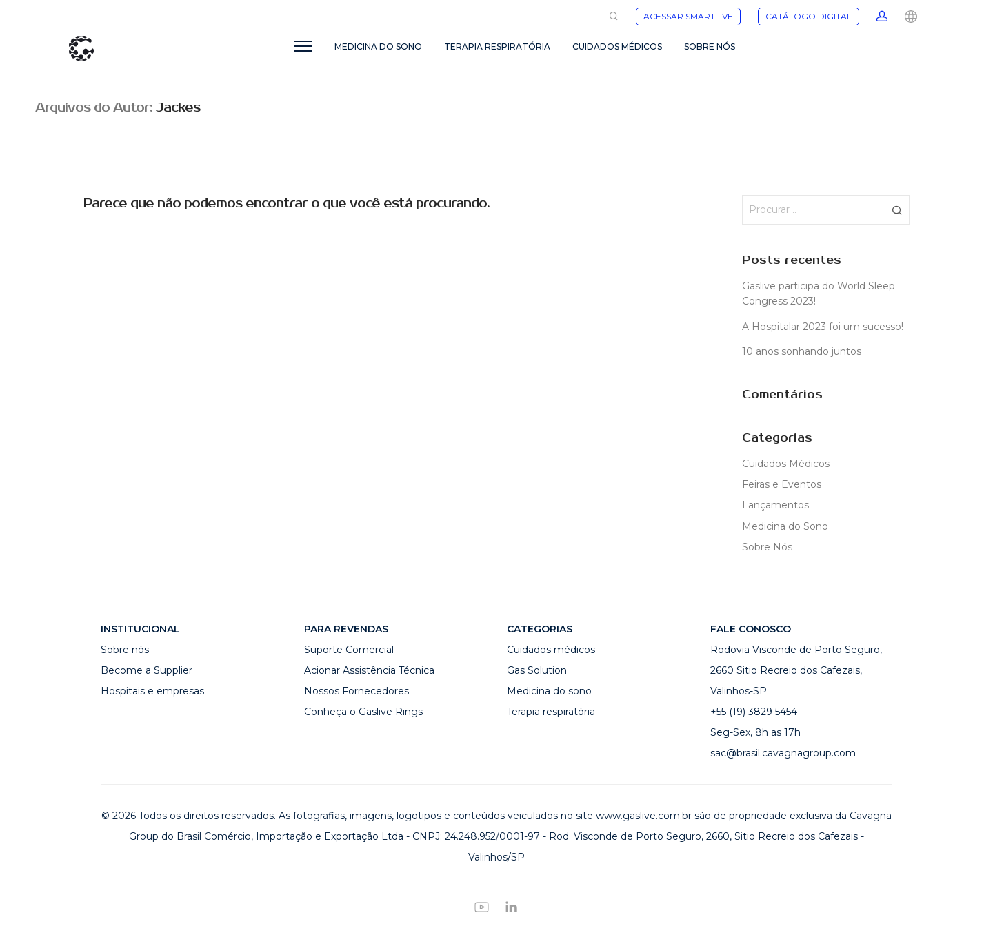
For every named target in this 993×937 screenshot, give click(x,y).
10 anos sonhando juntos (801, 351)
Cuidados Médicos (786, 463)
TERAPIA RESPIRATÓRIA (497, 46)
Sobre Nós (767, 547)
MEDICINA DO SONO (378, 46)
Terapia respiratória (551, 712)
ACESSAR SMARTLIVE (688, 16)
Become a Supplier (146, 670)
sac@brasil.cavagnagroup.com (783, 753)
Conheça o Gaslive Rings (363, 712)
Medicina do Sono (785, 526)
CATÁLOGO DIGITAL (808, 16)
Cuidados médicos (551, 649)
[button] (897, 209)
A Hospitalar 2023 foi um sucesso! (822, 326)
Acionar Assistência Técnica (369, 670)
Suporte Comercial (349, 649)
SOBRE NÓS (709, 46)
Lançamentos (775, 505)
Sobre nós (125, 649)
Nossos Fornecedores (356, 691)
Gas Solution (537, 670)
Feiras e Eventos (781, 484)
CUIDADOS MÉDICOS (617, 46)
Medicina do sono (549, 691)
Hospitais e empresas (152, 691)
